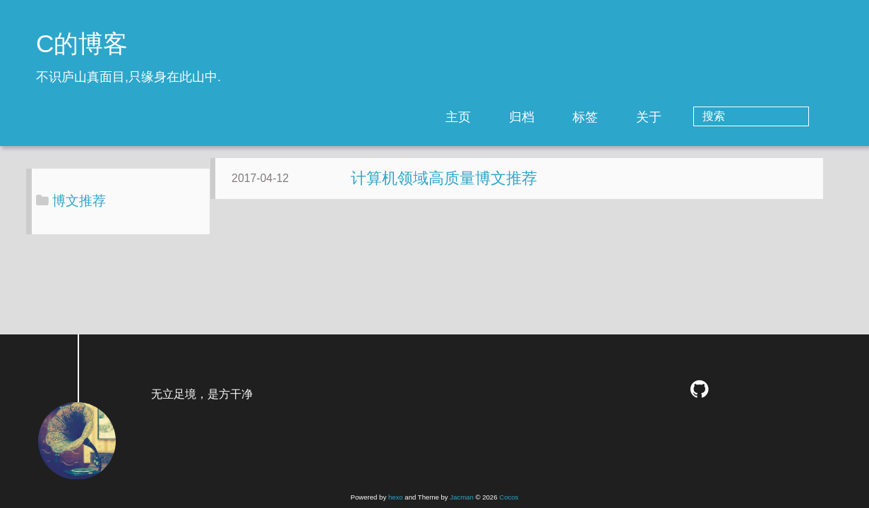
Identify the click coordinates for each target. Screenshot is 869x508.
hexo (395, 497)
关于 (706, 117)
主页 (515, 117)
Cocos (508, 497)
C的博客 (82, 43)
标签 (642, 117)
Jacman (462, 497)
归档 (579, 117)
